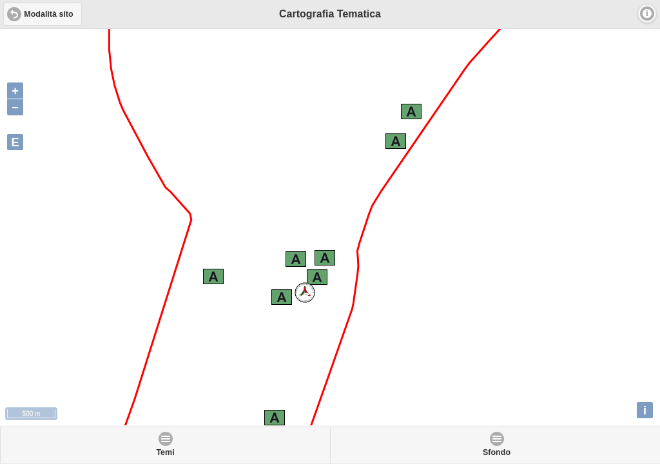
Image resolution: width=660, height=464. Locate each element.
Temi (165, 452)
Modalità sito (48, 14)
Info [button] (647, 13)
